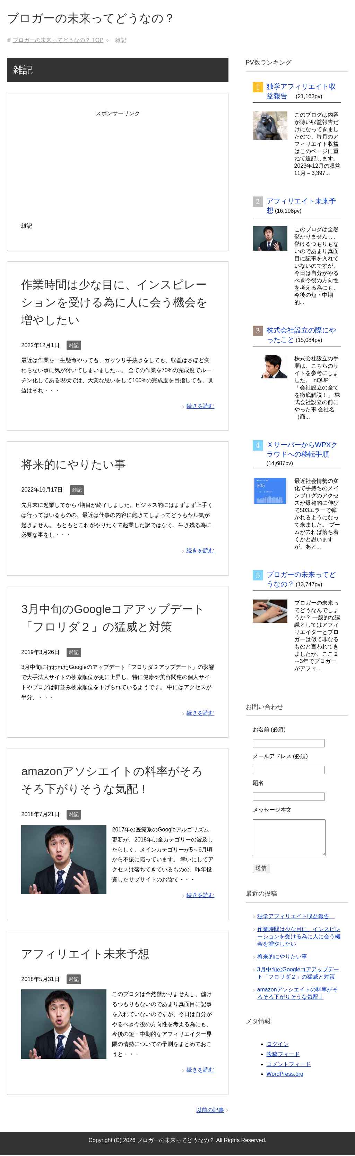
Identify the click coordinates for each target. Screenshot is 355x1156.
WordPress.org (285, 1075)
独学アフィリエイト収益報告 (296, 917)
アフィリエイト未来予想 (87, 954)
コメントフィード (289, 1065)
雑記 (74, 346)
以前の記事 (210, 1111)
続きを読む (200, 407)
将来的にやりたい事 (75, 465)
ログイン (278, 1045)
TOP (58, 41)
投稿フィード (283, 1055)
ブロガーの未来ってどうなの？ (96, 18)
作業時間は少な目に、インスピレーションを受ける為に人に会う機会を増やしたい (117, 303)
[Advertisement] (118, 168)
